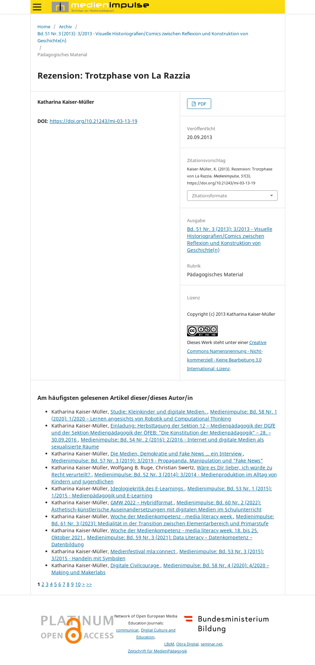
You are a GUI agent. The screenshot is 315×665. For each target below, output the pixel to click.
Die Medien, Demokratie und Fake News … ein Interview (176, 453)
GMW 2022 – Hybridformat (142, 502)
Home (43, 26)
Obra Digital (187, 644)
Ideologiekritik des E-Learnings (147, 488)
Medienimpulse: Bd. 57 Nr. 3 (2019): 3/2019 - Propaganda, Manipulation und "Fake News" (157, 460)
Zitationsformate (209, 195)
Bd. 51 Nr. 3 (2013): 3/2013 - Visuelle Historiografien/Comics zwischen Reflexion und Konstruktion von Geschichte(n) (142, 37)
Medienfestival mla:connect (143, 551)
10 (78, 584)
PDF (201, 104)
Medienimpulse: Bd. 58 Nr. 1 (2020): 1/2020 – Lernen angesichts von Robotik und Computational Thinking (164, 415)
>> (89, 584)
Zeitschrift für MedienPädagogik (157, 651)
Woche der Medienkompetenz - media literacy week (171, 516)
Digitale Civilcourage (135, 565)
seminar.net (211, 644)
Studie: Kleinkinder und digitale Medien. (158, 411)
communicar (127, 630)
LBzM (169, 644)
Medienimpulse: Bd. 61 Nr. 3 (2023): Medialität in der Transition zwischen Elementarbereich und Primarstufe (162, 520)
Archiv (65, 26)
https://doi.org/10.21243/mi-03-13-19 (93, 121)
